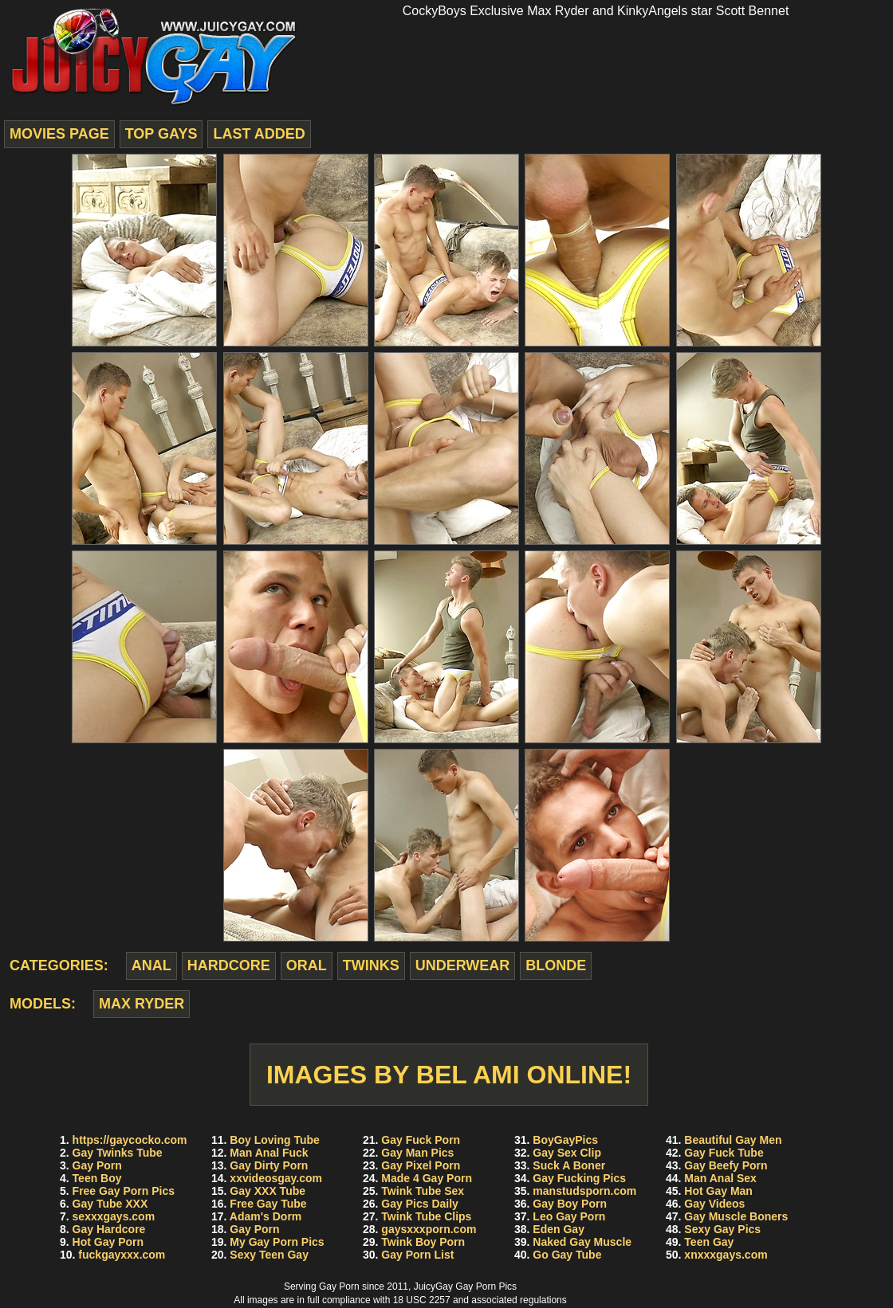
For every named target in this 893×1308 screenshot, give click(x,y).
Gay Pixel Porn (420, 1165)
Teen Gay (709, 1242)
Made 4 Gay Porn (426, 1178)
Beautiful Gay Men (732, 1140)
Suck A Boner (569, 1165)
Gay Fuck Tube (723, 1152)
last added (259, 134)
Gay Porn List (417, 1254)
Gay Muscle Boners (736, 1216)
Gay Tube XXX (110, 1203)
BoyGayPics (565, 1140)
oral (306, 965)
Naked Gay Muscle (582, 1242)
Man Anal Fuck (269, 1152)
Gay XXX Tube (267, 1191)
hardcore (228, 965)
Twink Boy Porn (423, 1242)
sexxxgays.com (114, 1216)
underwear (462, 965)
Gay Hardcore (109, 1229)
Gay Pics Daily (419, 1203)
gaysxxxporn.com (428, 1229)
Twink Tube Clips (426, 1216)
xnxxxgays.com (725, 1254)
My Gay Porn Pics (277, 1242)
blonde (555, 965)
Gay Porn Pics (486, 1286)
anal (151, 965)
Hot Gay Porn (108, 1242)
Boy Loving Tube (275, 1140)
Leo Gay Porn (569, 1216)
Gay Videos (714, 1203)
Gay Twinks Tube (118, 1152)
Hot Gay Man (718, 1191)
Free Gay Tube (268, 1203)
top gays (161, 134)
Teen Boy (97, 1178)
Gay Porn (97, 1165)
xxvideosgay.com (276, 1178)
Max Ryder (141, 1004)
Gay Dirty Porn (269, 1165)
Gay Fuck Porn (420, 1140)
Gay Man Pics (417, 1152)
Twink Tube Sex (422, 1191)
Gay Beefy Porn (725, 1165)
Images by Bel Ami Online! (448, 1074)
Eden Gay (558, 1229)
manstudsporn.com (584, 1191)
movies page (59, 134)
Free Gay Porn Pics (124, 1191)
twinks (371, 965)
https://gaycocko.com (130, 1140)
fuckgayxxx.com (121, 1254)
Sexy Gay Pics (722, 1229)
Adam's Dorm (265, 1216)
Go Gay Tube (567, 1254)
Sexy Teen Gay (269, 1254)
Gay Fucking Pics (579, 1178)
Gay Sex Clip (567, 1152)
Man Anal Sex (720, 1178)
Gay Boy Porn (570, 1203)
